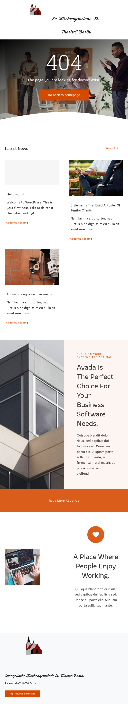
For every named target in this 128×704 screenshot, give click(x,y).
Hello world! (15, 194)
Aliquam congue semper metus (29, 294)
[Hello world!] (32, 172)
